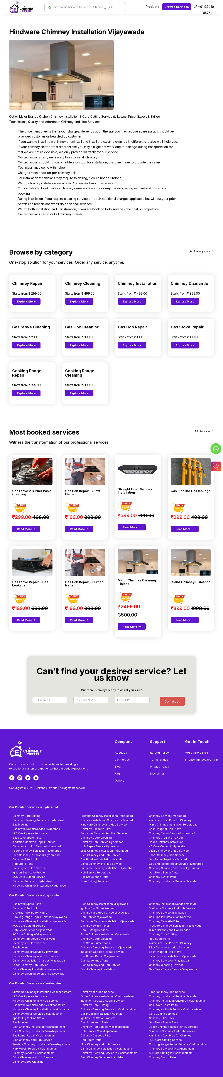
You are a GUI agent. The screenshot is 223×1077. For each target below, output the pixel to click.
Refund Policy (159, 752)
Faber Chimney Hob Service (167, 855)
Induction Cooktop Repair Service (34, 842)
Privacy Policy (159, 766)
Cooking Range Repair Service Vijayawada (39, 917)
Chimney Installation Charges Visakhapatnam (177, 1000)
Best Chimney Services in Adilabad (103, 1057)
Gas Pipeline (20, 824)
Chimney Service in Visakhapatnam (171, 1048)
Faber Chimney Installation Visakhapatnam (108, 996)
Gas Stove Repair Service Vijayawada (173, 969)
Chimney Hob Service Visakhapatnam (105, 1026)
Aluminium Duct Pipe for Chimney (170, 820)
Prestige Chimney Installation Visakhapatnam (41, 1044)
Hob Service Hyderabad (96, 872)
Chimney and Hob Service (29, 868)
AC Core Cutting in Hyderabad (168, 846)
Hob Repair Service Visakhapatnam (34, 1048)
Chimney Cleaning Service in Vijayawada (106, 947)
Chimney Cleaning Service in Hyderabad (38, 820)
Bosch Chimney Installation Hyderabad (173, 1026)
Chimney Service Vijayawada (167, 912)
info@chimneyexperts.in (201, 759)
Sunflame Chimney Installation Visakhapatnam (41, 992)
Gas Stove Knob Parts (94, 876)
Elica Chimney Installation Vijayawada (172, 956)
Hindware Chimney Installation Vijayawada (39, 921)
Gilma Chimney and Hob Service (101, 863)
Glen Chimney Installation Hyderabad (36, 855)
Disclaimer (157, 773)
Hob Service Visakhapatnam (99, 1031)
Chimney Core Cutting (26, 815)
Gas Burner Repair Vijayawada (100, 956)
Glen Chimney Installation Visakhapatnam (38, 1026)
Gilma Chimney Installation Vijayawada (36, 969)
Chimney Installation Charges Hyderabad (107, 820)
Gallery (119, 780)
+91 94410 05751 (204, 10)
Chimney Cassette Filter (96, 829)
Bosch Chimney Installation (166, 842)
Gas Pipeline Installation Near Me (102, 859)
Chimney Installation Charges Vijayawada (38, 960)
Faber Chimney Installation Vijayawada (105, 934)
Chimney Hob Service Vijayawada (34, 938)
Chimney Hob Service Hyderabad (102, 842)
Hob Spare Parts (22, 863)
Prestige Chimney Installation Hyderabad (107, 815)
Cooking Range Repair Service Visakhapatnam (178, 1044)
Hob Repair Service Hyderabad (100, 846)
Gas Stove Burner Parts (163, 872)
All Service (204, 431)
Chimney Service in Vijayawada (169, 960)
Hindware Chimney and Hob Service (104, 824)
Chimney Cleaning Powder (166, 837)
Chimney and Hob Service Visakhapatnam (176, 1009)
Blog (118, 766)
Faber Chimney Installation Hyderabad (36, 850)
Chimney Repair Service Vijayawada (35, 951)
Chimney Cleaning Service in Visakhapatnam (109, 1009)
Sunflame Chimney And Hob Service (104, 833)
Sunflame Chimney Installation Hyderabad (107, 868)
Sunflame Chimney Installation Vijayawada (107, 921)
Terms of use (159, 759)
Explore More (26, 301)
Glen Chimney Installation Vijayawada (104, 903)
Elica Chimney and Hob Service (169, 850)
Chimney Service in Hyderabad (32, 881)
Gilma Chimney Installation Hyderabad (173, 824)
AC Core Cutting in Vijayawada (31, 934)
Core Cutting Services (95, 881)
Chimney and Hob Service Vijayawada (105, 912)
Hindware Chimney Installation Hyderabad (39, 885)
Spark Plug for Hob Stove (165, 829)
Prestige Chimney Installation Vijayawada (175, 925)
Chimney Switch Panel (163, 876)
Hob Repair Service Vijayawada (32, 930)
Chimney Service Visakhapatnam (33, 1053)
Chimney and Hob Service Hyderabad (36, 846)
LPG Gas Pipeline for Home (29, 833)
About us (121, 752)
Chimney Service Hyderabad (167, 815)
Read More (26, 529)
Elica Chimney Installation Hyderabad (104, 850)
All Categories (202, 251)
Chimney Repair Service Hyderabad (172, 833)
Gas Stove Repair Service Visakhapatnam (38, 1005)
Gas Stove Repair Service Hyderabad (36, 829)
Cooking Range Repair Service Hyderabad (176, 863)
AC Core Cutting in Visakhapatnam (171, 1053)
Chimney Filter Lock (25, 859)
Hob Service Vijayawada (96, 917)
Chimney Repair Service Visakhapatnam (37, 1013)
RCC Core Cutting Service (28, 876)
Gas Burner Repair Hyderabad (168, 859)
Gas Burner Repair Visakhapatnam (34, 1035)
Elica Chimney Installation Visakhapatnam (38, 1031)
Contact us (122, 759)
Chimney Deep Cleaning (96, 837)
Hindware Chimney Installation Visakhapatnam (41, 1009)
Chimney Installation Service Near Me (173, 881)
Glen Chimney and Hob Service (100, 855)
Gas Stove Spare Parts (26, 837)
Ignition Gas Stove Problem (29, 872)
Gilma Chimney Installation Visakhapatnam (107, 1048)
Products (152, 6)
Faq (117, 773)
